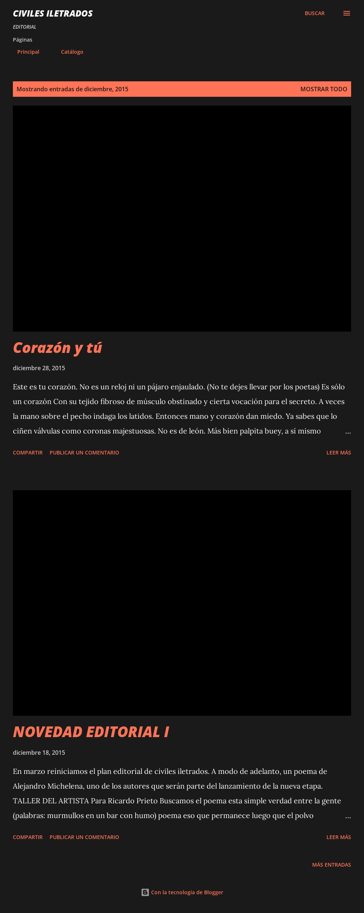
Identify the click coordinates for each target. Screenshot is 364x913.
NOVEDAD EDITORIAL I (91, 731)
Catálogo (68, 51)
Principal (24, 51)
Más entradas (331, 864)
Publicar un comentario (84, 452)
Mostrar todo (323, 89)
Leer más (338, 452)
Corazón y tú (57, 347)
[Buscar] (315, 13)
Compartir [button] (28, 452)
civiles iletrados (53, 13)
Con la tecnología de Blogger (182, 892)
